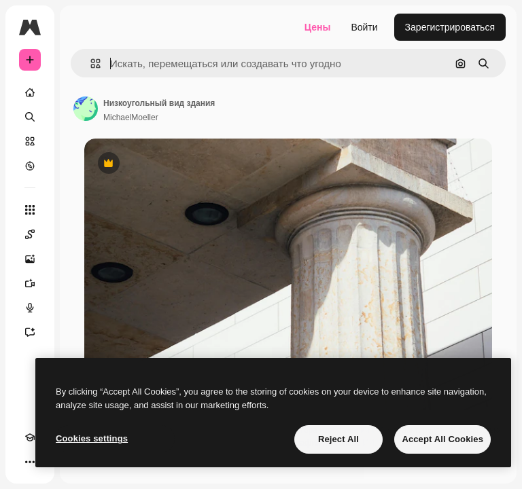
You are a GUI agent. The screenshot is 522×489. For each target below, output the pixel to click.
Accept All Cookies (442, 439)
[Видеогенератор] (30, 283)
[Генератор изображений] (30, 259)
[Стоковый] (30, 141)
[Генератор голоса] (30, 308)
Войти (364, 27)
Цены (317, 27)
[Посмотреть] (30, 166)
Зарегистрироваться (450, 27)
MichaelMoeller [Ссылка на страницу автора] (130, 117)
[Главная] (30, 92)
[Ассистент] (30, 332)
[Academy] (30, 437)
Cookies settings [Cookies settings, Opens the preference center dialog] (92, 438)
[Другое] (30, 462)
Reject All (338, 439)
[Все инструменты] (30, 210)
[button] (90, 63)
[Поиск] (30, 117)
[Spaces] (30, 234)
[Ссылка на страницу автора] (85, 108)
